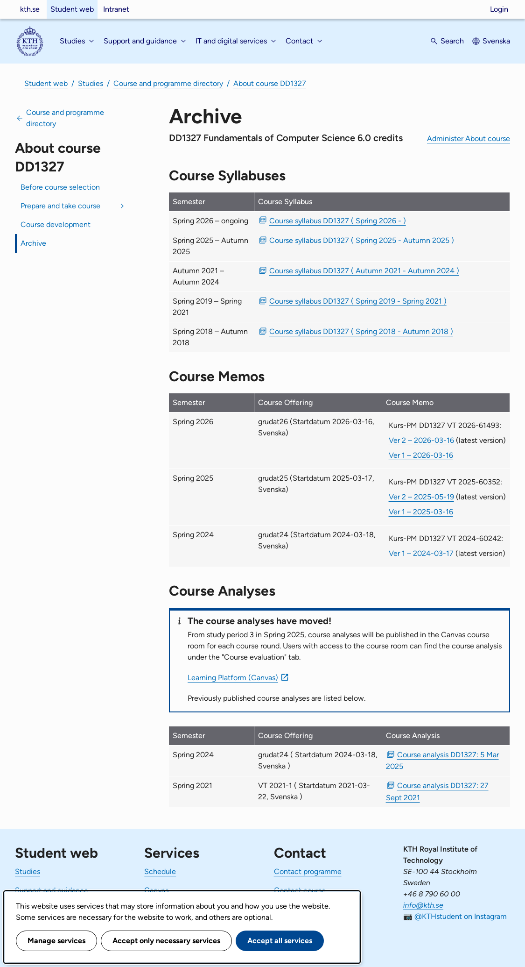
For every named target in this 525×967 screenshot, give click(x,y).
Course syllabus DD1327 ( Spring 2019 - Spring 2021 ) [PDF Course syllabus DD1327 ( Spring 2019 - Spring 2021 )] (358, 301)
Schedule (160, 871)
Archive (33, 243)
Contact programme (308, 871)
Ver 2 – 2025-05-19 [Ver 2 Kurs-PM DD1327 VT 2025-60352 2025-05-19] (421, 496)
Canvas (156, 890)
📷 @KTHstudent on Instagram (455, 916)
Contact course (300, 890)
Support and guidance (51, 890)
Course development (56, 224)
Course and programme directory (168, 83)
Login (499, 9)
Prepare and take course (60, 205)
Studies (90, 83)
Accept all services (279, 940)
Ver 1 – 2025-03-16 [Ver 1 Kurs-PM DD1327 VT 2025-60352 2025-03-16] (421, 511)
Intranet (116, 9)
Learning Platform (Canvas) (233, 677)
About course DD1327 (269, 83)
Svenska (496, 40)
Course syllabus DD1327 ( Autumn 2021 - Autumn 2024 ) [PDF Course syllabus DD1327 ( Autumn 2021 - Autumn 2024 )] (364, 270)
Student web (72, 9)
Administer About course (468, 138)
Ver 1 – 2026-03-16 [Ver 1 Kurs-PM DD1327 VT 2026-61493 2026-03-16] (421, 455)
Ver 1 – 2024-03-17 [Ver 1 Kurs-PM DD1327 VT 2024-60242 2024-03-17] (421, 553)
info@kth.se (423, 905)
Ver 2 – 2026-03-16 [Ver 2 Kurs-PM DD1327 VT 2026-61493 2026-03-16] (421, 440)
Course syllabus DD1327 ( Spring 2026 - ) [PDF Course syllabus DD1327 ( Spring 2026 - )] (337, 220)
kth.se (30, 9)
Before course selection (60, 187)
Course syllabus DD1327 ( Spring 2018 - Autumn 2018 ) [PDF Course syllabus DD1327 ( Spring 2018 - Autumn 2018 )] (361, 331)
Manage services (56, 940)
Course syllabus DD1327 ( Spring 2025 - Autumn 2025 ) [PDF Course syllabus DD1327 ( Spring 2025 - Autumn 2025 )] (361, 240)
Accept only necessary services (166, 940)
